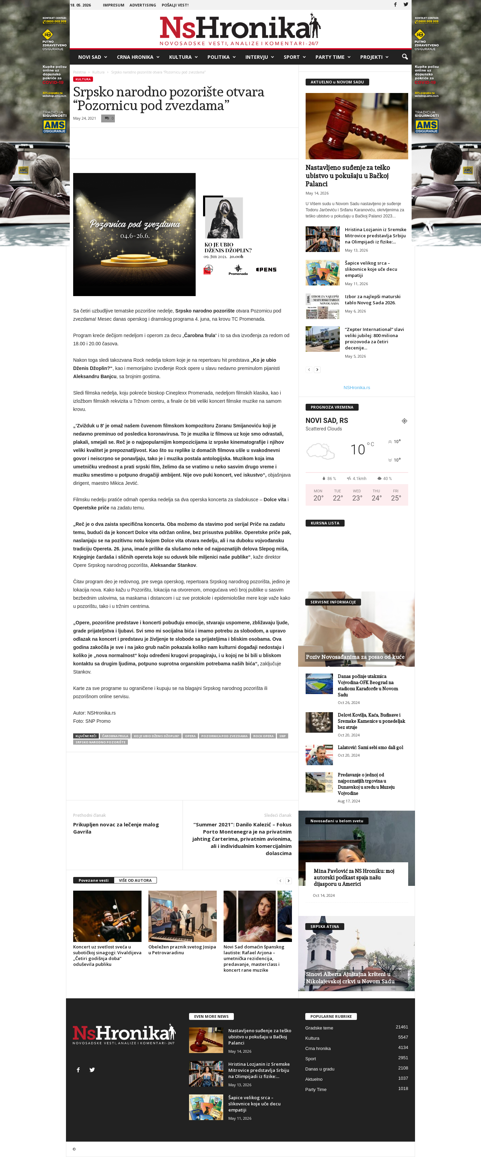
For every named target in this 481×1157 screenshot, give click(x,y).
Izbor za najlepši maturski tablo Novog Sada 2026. (373, 299)
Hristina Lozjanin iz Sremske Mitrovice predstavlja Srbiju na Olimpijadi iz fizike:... (375, 235)
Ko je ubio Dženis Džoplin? (156, 736)
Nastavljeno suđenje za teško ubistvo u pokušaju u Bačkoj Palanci (348, 176)
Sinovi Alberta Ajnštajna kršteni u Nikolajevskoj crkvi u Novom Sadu (350, 978)
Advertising (143, 5)
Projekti (374, 57)
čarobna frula (115, 736)
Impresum (113, 5)
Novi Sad (92, 57)
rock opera (263, 736)
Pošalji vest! (175, 5)
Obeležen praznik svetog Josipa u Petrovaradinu (182, 950)
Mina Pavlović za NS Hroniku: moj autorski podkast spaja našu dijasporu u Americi (354, 877)
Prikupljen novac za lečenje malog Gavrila (116, 828)
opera (190, 736)
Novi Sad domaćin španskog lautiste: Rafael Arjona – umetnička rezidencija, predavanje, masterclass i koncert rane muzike (254, 958)
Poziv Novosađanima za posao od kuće (355, 657)
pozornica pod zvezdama (224, 736)
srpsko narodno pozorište (100, 742)
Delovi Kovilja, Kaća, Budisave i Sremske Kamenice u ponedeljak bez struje (371, 721)
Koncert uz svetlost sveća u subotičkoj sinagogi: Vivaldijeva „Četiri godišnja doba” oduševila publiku (107, 955)
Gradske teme (319, 1027)
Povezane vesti (94, 880)
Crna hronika (138, 57)
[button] (404, 57)
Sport (295, 57)
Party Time (333, 57)
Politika (222, 57)
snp (282, 736)
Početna (79, 72)
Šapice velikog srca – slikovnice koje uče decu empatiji (371, 269)
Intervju (259, 57)
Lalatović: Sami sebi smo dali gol (370, 747)
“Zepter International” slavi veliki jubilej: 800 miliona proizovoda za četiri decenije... (374, 338)
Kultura (183, 57)
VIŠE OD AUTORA (135, 880)
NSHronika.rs (357, 387)
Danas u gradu (319, 1069)
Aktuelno (314, 1079)
